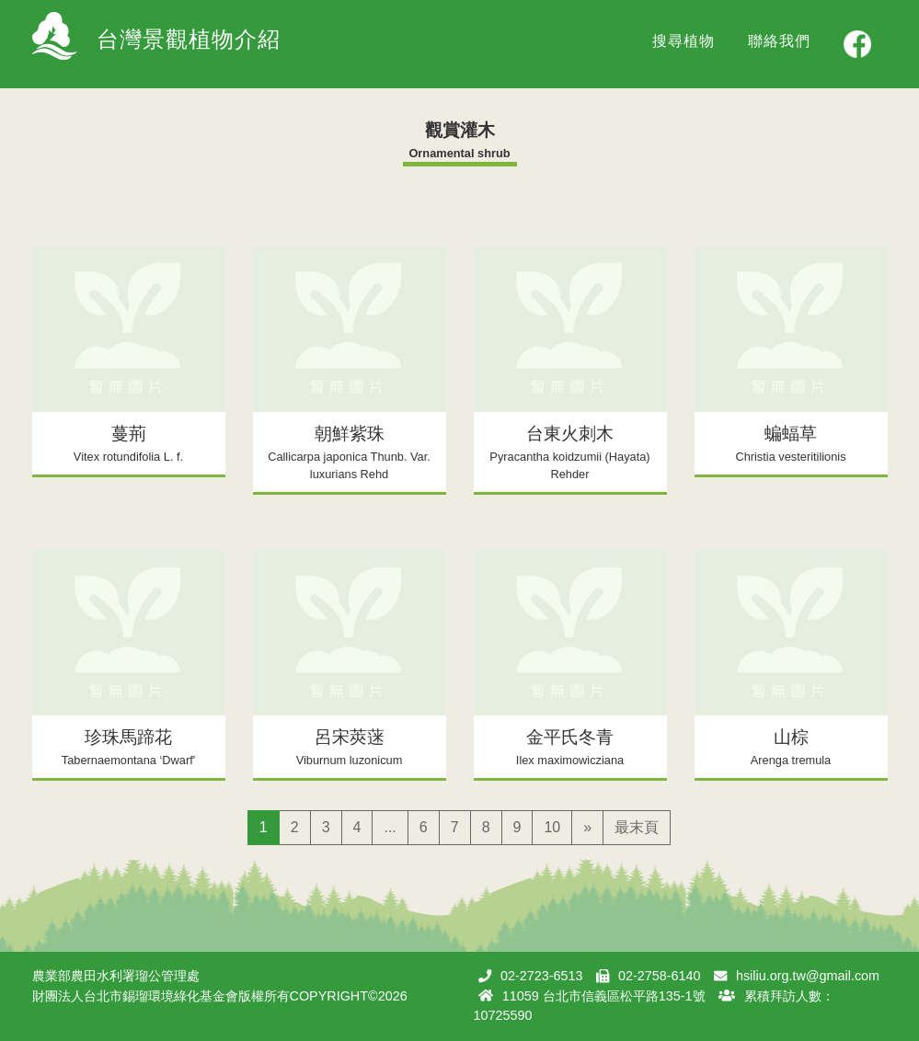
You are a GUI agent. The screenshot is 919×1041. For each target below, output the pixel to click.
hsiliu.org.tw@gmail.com (807, 975)
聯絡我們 (779, 41)
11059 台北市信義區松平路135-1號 (604, 996)
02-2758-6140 (659, 975)
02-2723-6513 (541, 975)
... (390, 827)
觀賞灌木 (460, 130)
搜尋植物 (683, 41)
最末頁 (637, 827)
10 (552, 827)
